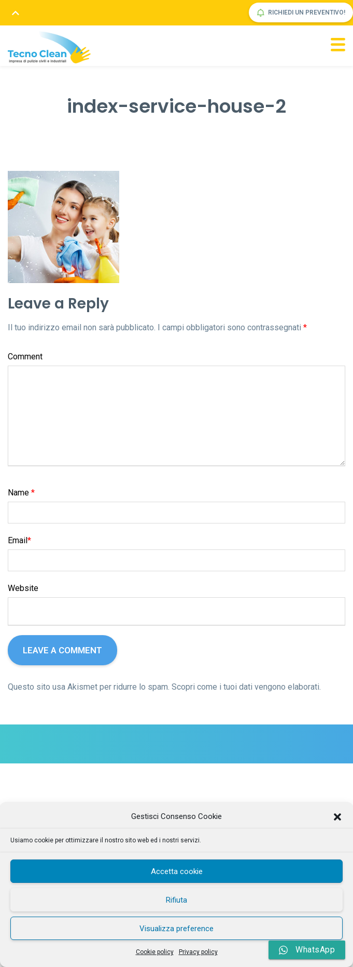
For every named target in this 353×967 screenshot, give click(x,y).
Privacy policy (198, 952)
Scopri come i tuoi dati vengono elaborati (245, 687)
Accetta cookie (177, 871)
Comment (25, 356)
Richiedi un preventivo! (301, 13)
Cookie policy (155, 952)
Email (19, 540)
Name (21, 493)
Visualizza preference (176, 928)
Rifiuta (176, 900)
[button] (337, 817)
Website (23, 588)
